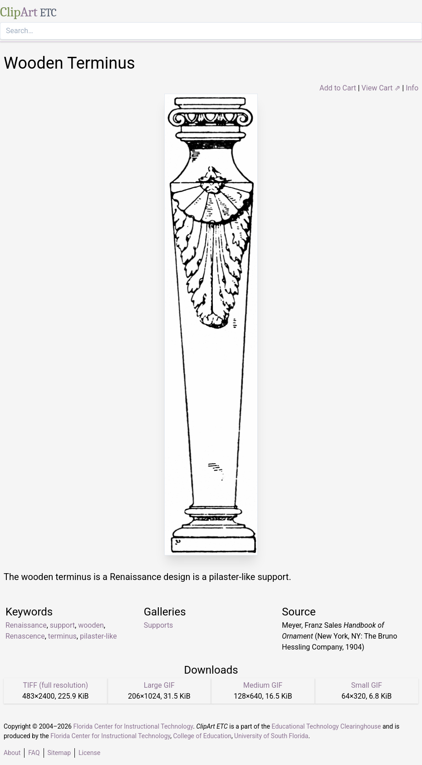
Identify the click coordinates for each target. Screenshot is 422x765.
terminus (62, 636)
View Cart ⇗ (381, 88)
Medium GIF (262, 685)
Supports (158, 625)
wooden (91, 625)
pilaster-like (98, 636)
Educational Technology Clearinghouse (326, 726)
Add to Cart (337, 88)
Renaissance (26, 625)
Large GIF (159, 685)
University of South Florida (271, 736)
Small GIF (366, 685)
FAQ (33, 752)
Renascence (25, 636)
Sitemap (59, 752)
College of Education (202, 736)
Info (412, 88)
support (62, 625)
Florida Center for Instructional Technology (133, 726)
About (12, 752)
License (89, 752)
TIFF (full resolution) (55, 685)
